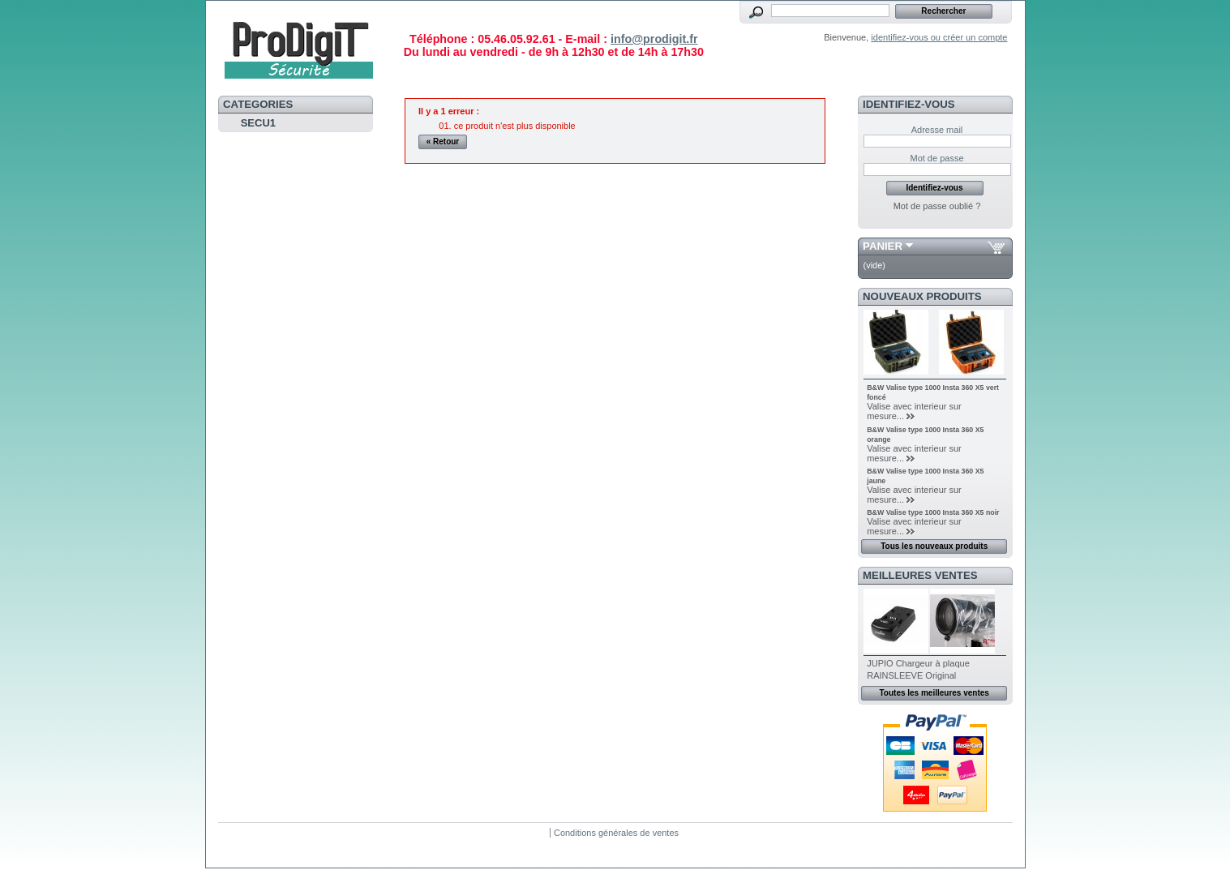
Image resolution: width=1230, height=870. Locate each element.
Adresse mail (937, 130)
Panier (882, 246)
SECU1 (258, 123)
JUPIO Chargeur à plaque (918, 663)
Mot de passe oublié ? (937, 206)
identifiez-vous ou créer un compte (939, 37)
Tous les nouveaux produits (934, 546)
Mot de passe (936, 158)
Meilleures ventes (920, 575)
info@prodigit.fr (654, 38)
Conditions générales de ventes (616, 833)
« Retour (443, 141)
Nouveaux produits (922, 296)
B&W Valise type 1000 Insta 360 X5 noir (933, 512)
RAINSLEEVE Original (911, 675)
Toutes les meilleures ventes (933, 692)
